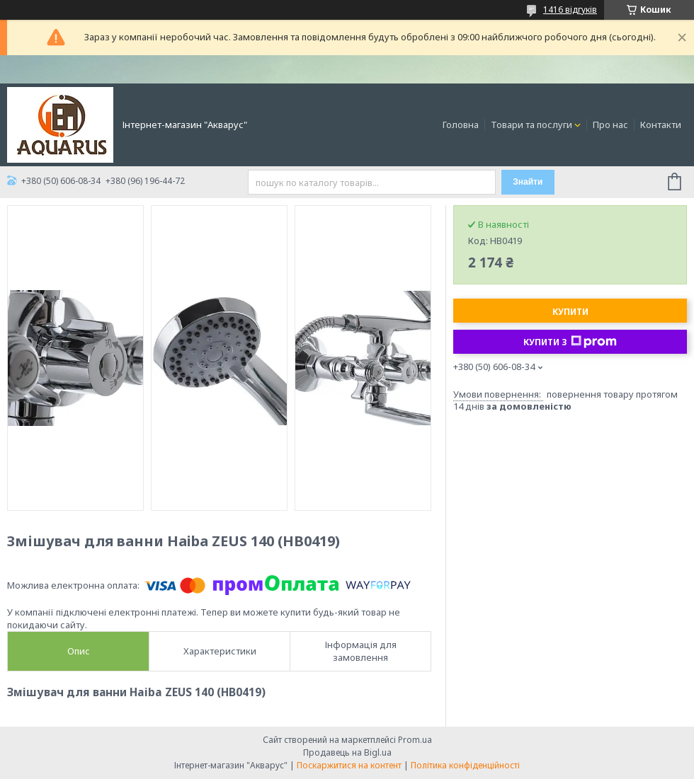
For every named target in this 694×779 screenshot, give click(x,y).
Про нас (610, 124)
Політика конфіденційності (465, 765)
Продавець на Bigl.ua (347, 752)
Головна (461, 124)
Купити (570, 312)
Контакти (660, 124)
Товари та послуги (531, 124)
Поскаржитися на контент (349, 765)
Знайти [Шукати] (527, 182)
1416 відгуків (570, 10)
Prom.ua (415, 740)
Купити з (570, 341)
